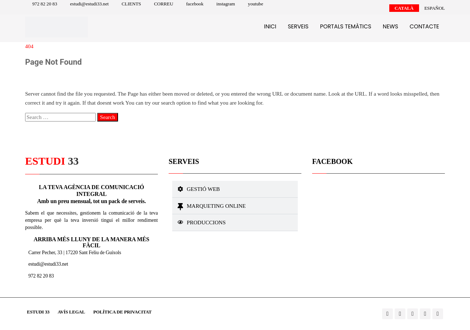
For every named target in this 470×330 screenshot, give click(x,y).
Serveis (298, 26)
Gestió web (203, 189)
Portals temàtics (345, 26)
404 (29, 46)
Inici (270, 26)
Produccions (206, 222)
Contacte (424, 26)
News (390, 26)
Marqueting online (216, 206)
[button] (235, 189)
